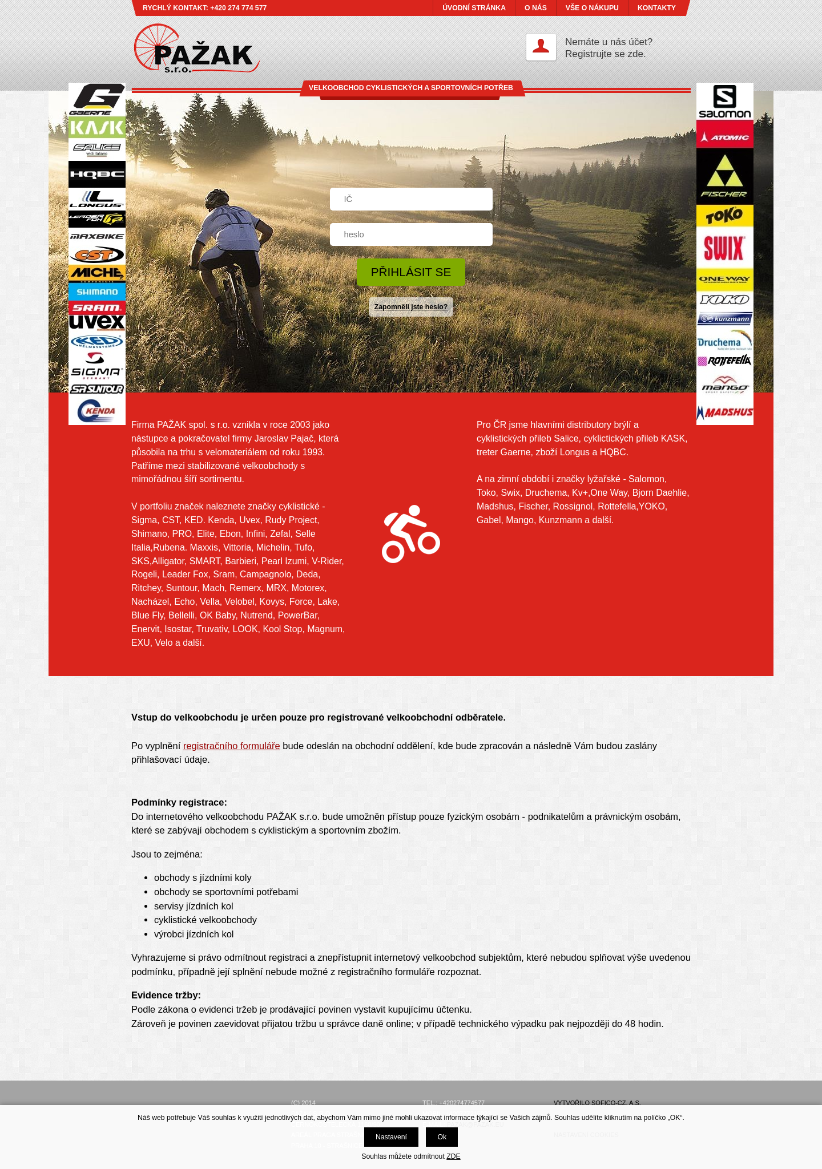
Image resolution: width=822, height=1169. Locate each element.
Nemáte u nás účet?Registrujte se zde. (608, 47)
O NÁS (536, 8)
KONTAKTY (657, 8)
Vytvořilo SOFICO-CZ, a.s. (597, 1102)
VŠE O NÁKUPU (592, 8)
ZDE (453, 1156)
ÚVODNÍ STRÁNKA (474, 8)
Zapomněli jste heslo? (411, 307)
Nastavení (391, 1137)
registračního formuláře (231, 746)
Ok (441, 1137)
